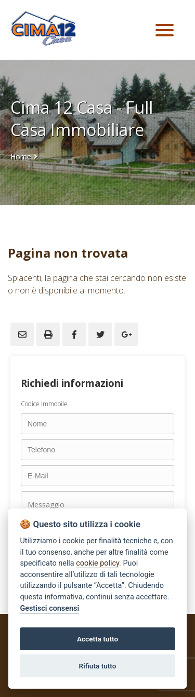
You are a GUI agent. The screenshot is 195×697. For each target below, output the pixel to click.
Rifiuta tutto (97, 666)
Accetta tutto (97, 639)
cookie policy (97, 563)
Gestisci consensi (49, 608)
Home (20, 157)
